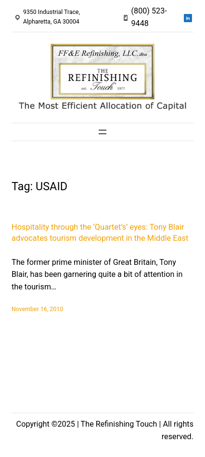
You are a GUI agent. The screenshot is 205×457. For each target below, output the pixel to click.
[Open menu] (102, 132)
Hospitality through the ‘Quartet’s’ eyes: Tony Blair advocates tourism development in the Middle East (100, 232)
